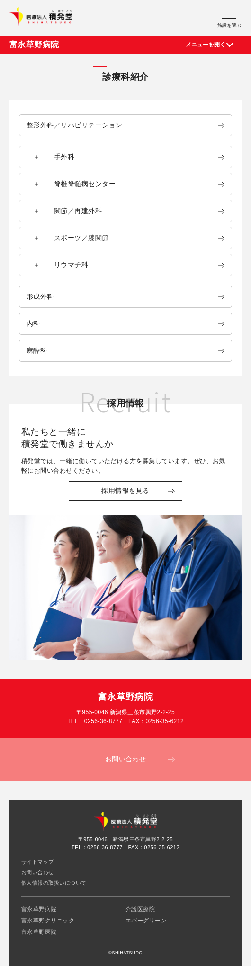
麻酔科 (37, 350)
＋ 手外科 (50, 157)
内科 (33, 323)
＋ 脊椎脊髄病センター (71, 184)
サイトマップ (37, 862)
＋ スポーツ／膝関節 (68, 238)
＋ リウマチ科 (57, 264)
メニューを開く (205, 44)
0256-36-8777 (103, 721)
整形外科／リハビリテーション (75, 125)
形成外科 (40, 296)
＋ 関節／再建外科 (64, 211)
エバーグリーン (146, 920)
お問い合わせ (37, 872)
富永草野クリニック (47, 920)
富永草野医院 (39, 932)
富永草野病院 (34, 44)
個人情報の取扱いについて (54, 883)
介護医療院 (140, 909)
